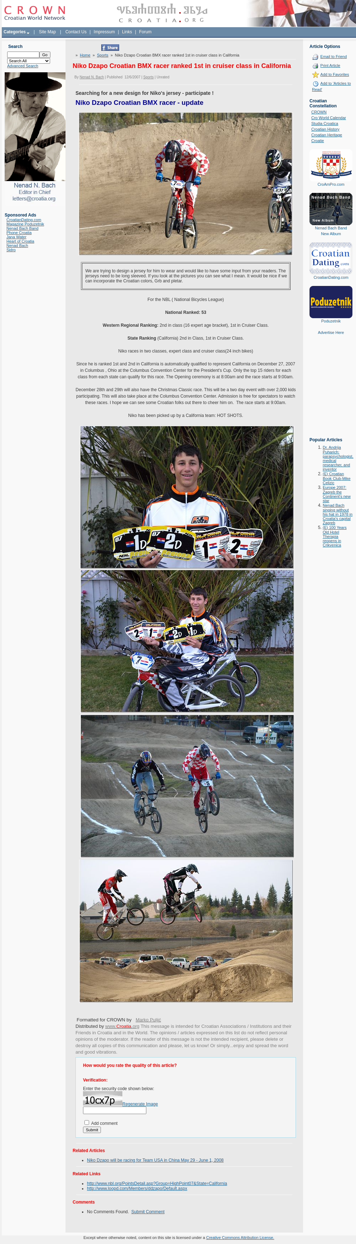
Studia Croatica (324, 123)
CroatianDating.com (23, 220)
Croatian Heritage (326, 135)
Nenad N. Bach (91, 77)
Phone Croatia (18, 232)
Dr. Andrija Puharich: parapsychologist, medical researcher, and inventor (338, 458)
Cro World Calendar (328, 118)
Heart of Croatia (20, 241)
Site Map (47, 31)
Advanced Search (22, 66)
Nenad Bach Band (22, 228)
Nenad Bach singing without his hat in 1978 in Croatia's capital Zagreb (337, 514)
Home (85, 55)
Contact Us (76, 31)
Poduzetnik (331, 321)
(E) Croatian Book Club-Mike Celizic (337, 478)
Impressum (104, 31)
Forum (145, 31)
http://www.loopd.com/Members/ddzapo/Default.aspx (137, 1188)
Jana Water (16, 237)
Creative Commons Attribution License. (240, 1237)
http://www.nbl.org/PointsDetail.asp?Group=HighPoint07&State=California (157, 1183)
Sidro (11, 250)
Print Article (330, 65)
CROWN (319, 112)
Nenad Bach (17, 245)
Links (127, 31)
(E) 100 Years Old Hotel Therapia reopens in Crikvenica (335, 536)
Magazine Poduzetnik (25, 224)
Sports (102, 55)
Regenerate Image (140, 1104)
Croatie (317, 141)
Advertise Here (331, 332)
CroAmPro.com (330, 184)
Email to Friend (333, 56)
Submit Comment (148, 1211)
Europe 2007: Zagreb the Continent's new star (337, 494)
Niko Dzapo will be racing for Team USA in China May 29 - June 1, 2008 (155, 1160)
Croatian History (325, 129)
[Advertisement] (330, 391)
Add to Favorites (334, 74)
